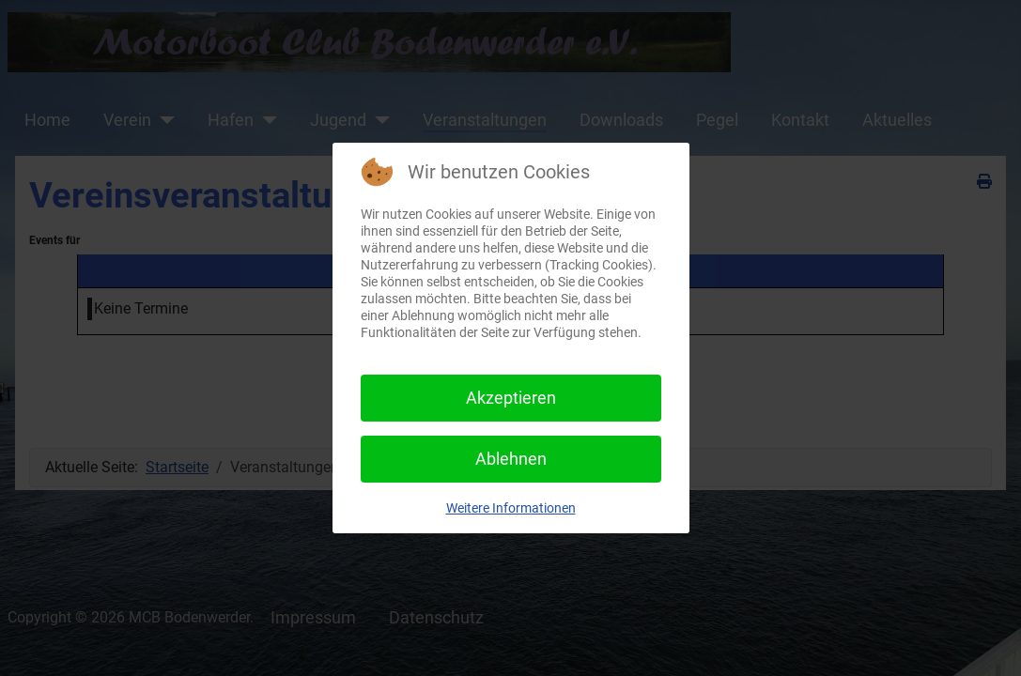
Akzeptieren (511, 397)
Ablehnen (511, 459)
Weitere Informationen (511, 507)
